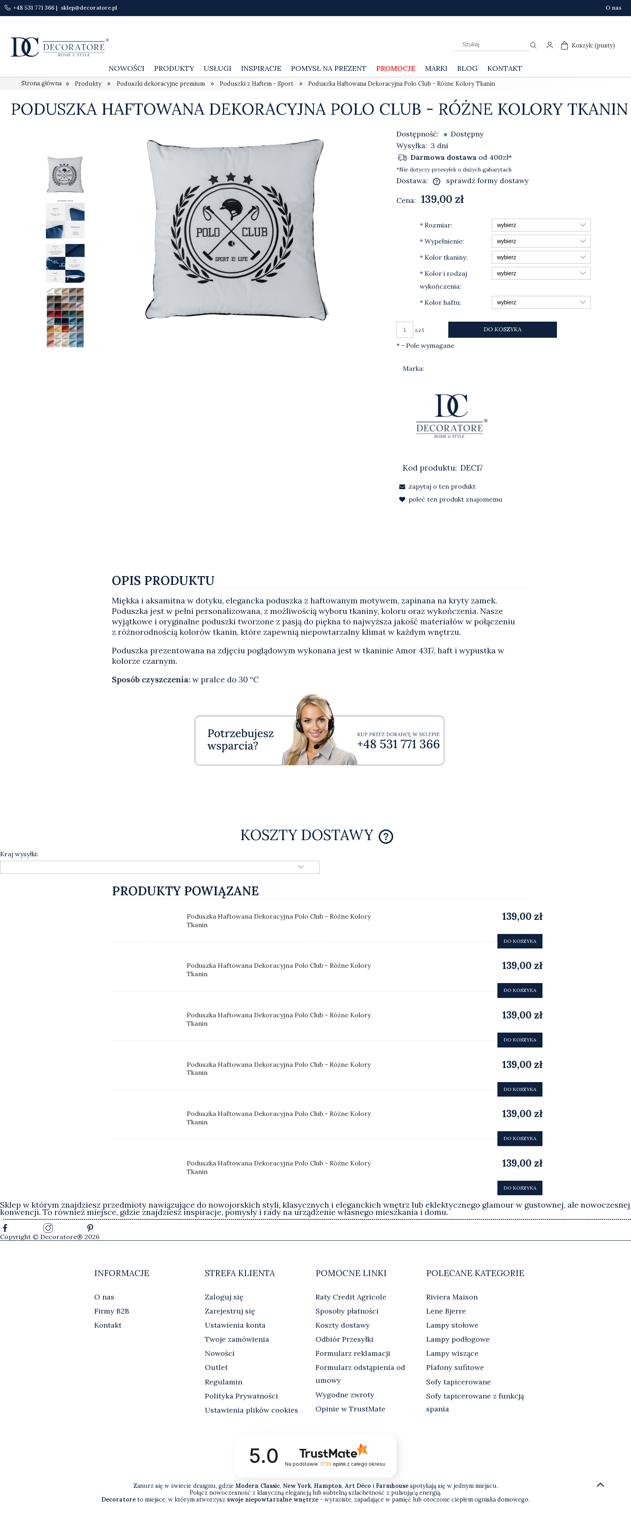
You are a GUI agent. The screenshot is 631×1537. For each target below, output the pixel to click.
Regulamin (223, 1381)
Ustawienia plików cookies (251, 1410)
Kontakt (108, 1325)
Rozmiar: (436, 225)
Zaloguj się (224, 1296)
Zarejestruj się (230, 1311)
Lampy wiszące (452, 1353)
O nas (613, 7)
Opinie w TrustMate (351, 1408)
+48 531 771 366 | (31, 7)
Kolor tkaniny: (444, 257)
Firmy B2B (111, 1311)
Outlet (216, 1367)
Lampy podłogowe (458, 1339)
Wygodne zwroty (345, 1394)
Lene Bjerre (446, 1311)
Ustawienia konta (235, 1325)
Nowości (220, 1353)
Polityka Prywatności (241, 1396)
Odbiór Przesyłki (344, 1339)
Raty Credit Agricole (351, 1296)
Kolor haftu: (440, 302)
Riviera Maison (452, 1296)
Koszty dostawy (343, 1325)
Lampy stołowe (452, 1325)
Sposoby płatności (347, 1311)
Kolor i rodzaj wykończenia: (443, 279)
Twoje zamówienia (237, 1339)
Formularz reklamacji (353, 1353)
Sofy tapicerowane (458, 1381)
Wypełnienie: (442, 241)
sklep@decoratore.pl (88, 7)
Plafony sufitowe (455, 1367)
